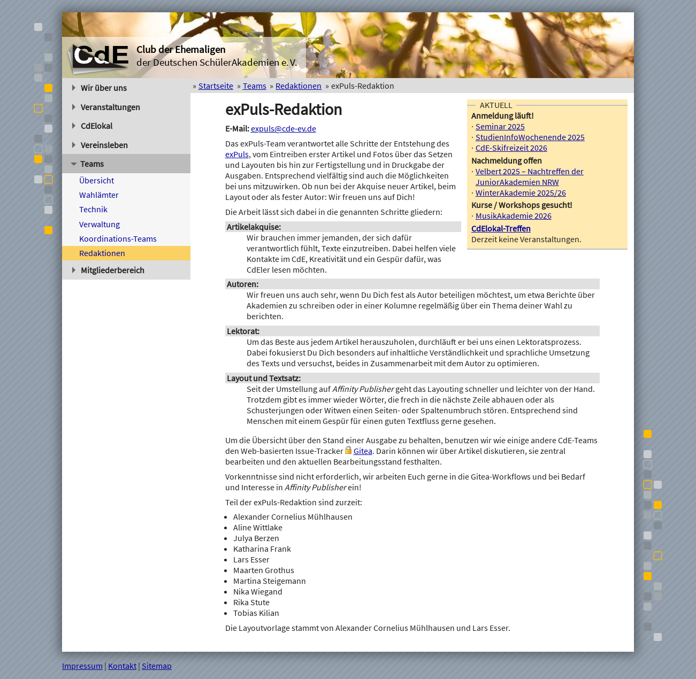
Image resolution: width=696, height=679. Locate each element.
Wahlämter (99, 194)
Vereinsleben (100, 145)
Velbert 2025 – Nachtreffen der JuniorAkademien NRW (530, 176)
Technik (93, 209)
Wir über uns (99, 87)
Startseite (215, 85)
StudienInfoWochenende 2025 (530, 137)
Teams (87, 163)
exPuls (237, 154)
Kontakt (122, 665)
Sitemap (157, 665)
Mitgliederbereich (108, 270)
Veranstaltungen (106, 107)
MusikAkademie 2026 (514, 215)
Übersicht (96, 180)
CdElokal (92, 125)
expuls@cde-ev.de (283, 128)
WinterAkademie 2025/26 (521, 192)
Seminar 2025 (500, 126)
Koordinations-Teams (118, 238)
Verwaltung (99, 224)
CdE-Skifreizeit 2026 (511, 147)
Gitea (363, 450)
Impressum (82, 665)
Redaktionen (102, 253)
